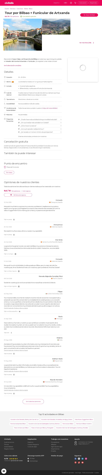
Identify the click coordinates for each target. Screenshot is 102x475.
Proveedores (55, 442)
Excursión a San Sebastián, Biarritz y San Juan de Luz (24, 419)
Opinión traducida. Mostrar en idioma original (16, 308)
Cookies (96, 472)
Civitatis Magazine (33, 444)
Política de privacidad (87, 472)
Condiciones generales (68, 472)
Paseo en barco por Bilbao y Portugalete (42, 428)
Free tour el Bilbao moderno (83, 423)
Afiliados (53, 444)
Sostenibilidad (8, 446)
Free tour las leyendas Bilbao (18, 423)
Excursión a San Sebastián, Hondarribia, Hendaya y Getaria (56, 419)
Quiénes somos (9, 442)
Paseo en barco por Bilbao (21, 428)
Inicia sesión (83, 3)
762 (11, 16)
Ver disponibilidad (89, 15)
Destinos (30, 442)
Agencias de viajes (56, 446)
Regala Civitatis (9, 449)
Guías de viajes (32, 446)
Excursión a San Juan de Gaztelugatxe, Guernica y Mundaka (72, 428)
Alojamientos (55, 449)
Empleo (53, 451)
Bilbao (30, 8)
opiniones (16, 16)
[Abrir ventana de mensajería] (3, 471)
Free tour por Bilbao (67, 423)
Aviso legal (78, 472)
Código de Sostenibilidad (49, 108)
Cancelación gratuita (29, 16)
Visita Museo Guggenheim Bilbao (84, 419)
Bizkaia (26, 8)
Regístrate (93, 3)
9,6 (7, 16)
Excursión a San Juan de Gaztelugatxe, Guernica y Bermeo (44, 423)
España (7, 8)
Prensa (6, 444)
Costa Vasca (20, 8)
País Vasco (13, 8)
